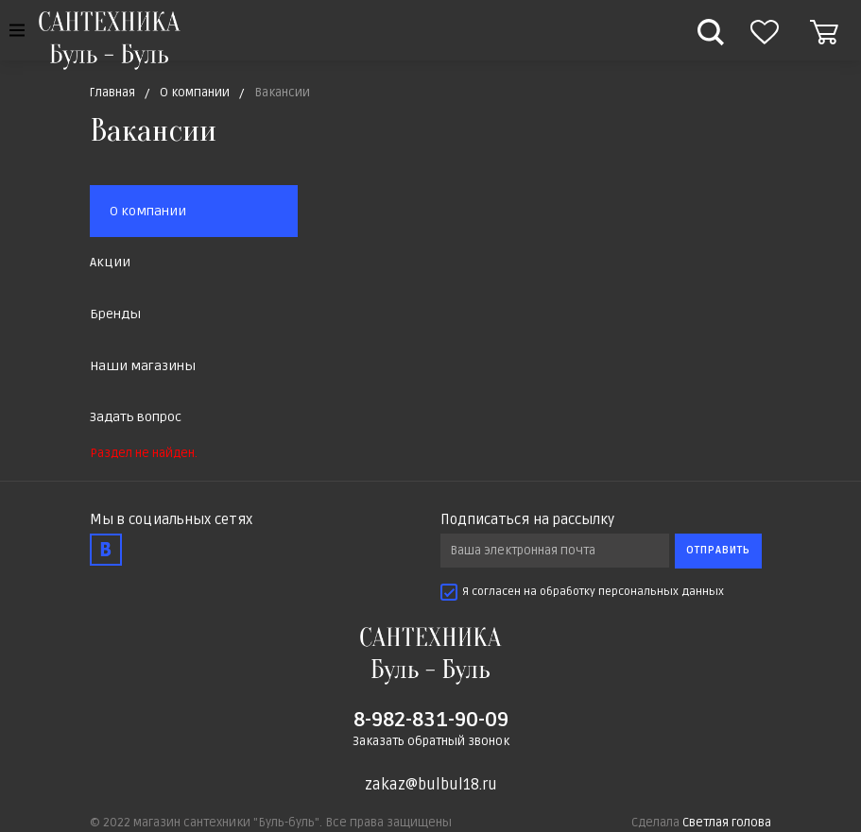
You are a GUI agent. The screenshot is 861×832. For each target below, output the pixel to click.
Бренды (115, 314)
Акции (110, 262)
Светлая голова (726, 822)
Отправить (718, 550)
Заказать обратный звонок (431, 741)
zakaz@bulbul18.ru (431, 784)
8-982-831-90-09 (430, 719)
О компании (148, 211)
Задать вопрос (135, 417)
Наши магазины (143, 366)
